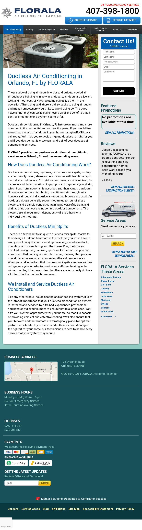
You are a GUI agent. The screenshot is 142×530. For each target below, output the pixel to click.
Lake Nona (106, 296)
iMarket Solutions (52, 498)
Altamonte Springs (111, 277)
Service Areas (113, 220)
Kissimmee (107, 292)
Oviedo (104, 304)
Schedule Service (86, 20)
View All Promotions (119, 132)
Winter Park (107, 311)
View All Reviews (122, 186)
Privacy (3, 526)
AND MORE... (107, 316)
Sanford (105, 307)
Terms (9, 526)
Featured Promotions (111, 108)
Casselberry (107, 281)
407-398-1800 (112, 11)
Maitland (105, 300)
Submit (119, 91)
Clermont (106, 284)
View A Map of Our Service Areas (123, 253)
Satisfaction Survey (120, 190)
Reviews (108, 144)
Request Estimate (124, 20)
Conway (105, 288)
